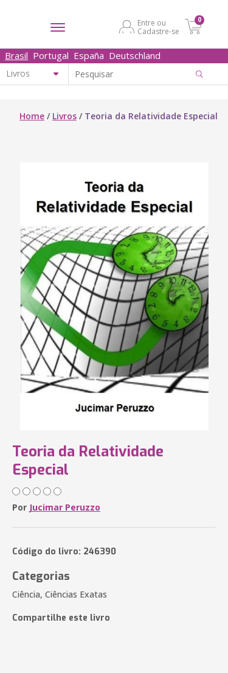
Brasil (16, 55)
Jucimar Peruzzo (64, 507)
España (89, 55)
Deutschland (135, 55)
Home (31, 116)
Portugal (51, 55)
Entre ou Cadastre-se (158, 27)
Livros (64, 116)
